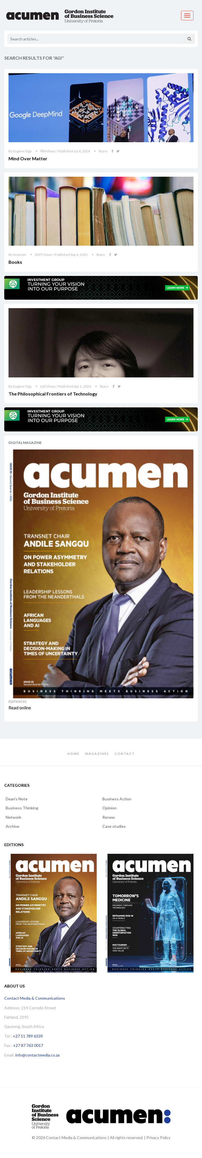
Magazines (97, 753)
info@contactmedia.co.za (37, 1055)
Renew (108, 817)
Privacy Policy (158, 1137)
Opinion (109, 807)
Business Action (116, 798)
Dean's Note (17, 798)
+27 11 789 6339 (28, 1036)
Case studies (114, 826)
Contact (125, 753)
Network (13, 817)
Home (73, 753)
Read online (20, 707)
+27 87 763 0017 (28, 1045)
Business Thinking (22, 807)
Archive (12, 826)
